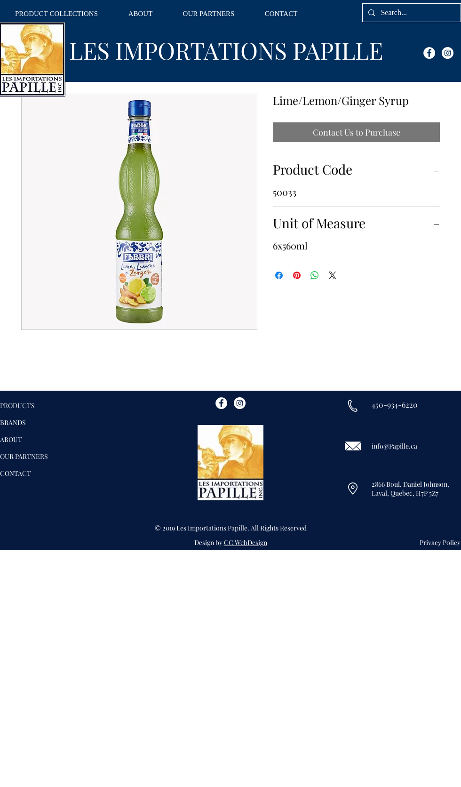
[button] (56, 14)
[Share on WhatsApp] (314, 275)
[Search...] (411, 13)
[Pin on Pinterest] (296, 275)
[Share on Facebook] (279, 275)
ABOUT (11, 439)
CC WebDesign (245, 542)
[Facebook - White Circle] (429, 53)
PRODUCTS (17, 405)
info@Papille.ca (394, 446)
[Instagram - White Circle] (447, 53)
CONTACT (15, 473)
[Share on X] (332, 275)
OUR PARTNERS (24, 456)
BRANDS (13, 422)
